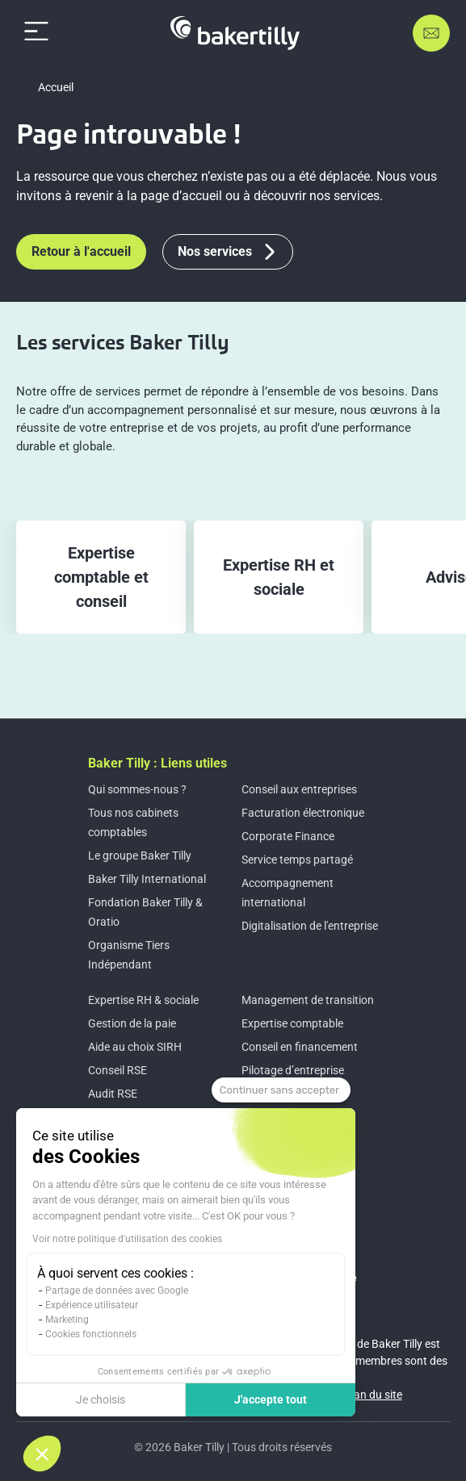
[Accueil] (235, 33)
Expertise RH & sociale (143, 1000)
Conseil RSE (117, 1070)
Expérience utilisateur (91, 1305)
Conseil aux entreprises (299, 789)
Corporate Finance (287, 836)
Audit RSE (112, 1093)
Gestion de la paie (132, 1023)
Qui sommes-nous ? (137, 789)
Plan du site (373, 1394)
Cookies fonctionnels (90, 1334)
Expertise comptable (292, 1023)
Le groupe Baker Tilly (139, 855)
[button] (42, 1453)
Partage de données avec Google (116, 1290)
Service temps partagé (297, 859)
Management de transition (307, 1000)
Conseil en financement (299, 1046)
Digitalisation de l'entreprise (309, 925)
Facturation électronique (302, 812)
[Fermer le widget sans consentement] (281, 1090)
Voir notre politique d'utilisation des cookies (127, 1239)
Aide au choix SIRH (135, 1046)
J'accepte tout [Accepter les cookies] (270, 1399)
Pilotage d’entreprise (292, 1070)
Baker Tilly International (147, 878)
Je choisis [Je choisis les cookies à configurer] (100, 1399)
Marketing (67, 1319)
